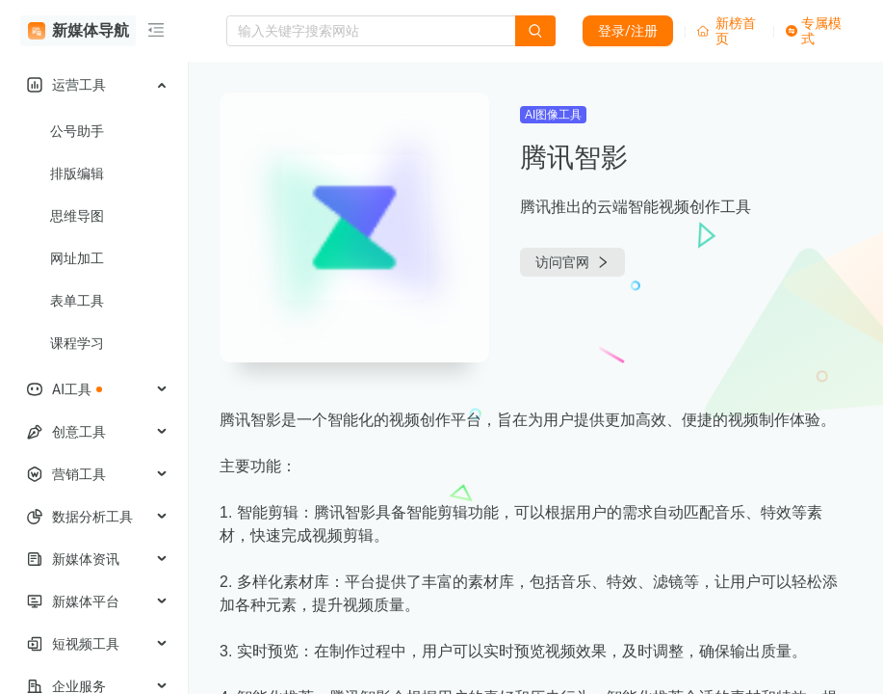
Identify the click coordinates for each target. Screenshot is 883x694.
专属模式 (814, 30)
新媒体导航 (78, 31)
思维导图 (77, 216)
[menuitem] (94, 85)
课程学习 (77, 343)
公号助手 (77, 131)
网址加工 (77, 258)
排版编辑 (77, 173)
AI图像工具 (553, 114)
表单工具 (77, 300)
